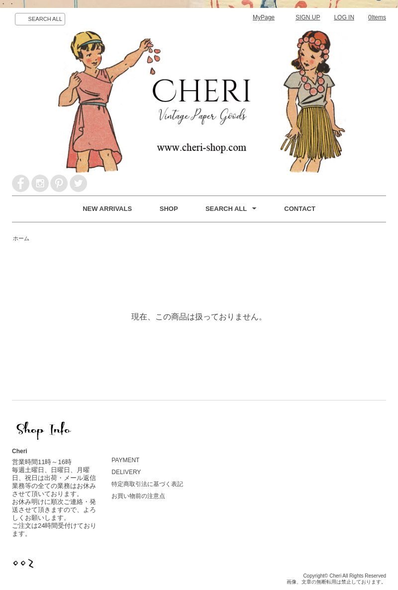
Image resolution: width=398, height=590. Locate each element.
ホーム (21, 238)
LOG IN (344, 17)
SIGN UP (308, 17)
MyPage (264, 17)
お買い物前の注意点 (138, 495)
